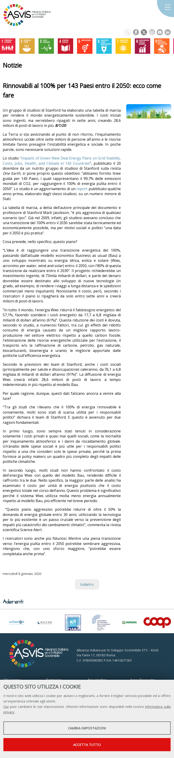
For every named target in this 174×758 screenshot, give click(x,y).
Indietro (87, 584)
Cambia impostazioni (87, 728)
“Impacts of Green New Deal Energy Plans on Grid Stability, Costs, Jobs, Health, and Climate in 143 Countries (62, 161)
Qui (6, 706)
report (81, 188)
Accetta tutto (87, 744)
